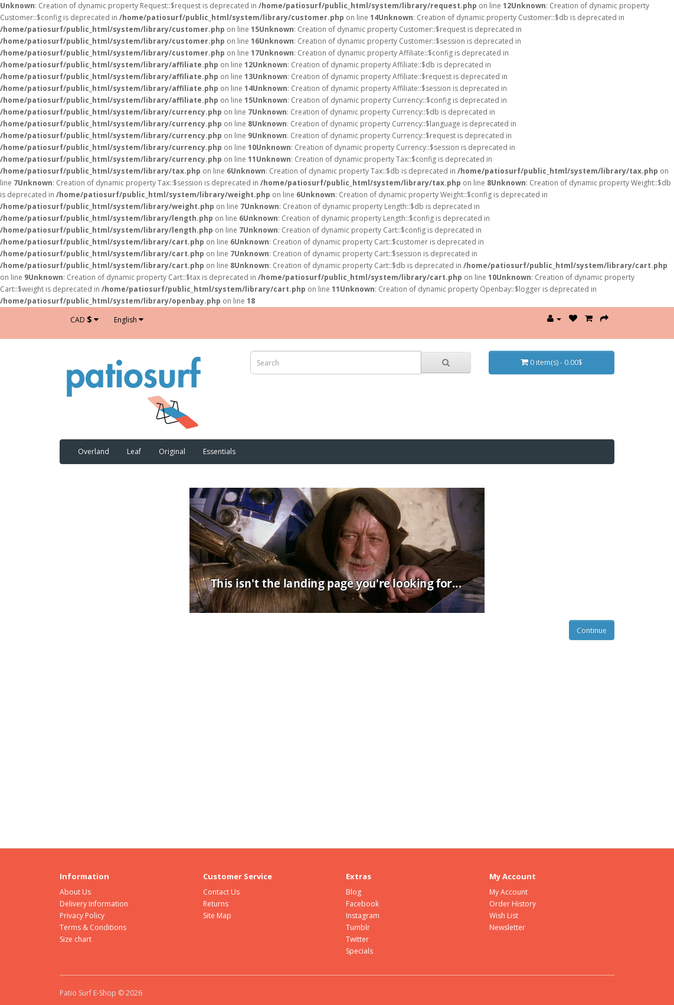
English (128, 320)
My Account (508, 892)
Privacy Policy (82, 916)
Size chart (75, 939)
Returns (215, 904)
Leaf (134, 451)
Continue (592, 630)
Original (172, 451)
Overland (93, 451)
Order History (512, 904)
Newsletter (507, 927)
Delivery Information (94, 904)
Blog (353, 892)
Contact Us (221, 892)
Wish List (503, 916)
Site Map (217, 916)
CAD (84, 319)
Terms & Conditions (93, 927)
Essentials (219, 451)
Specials (359, 951)
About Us (75, 892)
